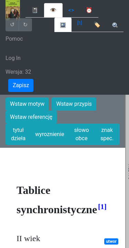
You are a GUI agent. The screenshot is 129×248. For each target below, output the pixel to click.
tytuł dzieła (18, 134)
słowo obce (81, 134)
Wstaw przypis (74, 104)
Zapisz (21, 85)
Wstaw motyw (27, 104)
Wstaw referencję (31, 117)
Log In (13, 58)
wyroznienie (49, 134)
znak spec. (107, 134)
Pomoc (14, 38)
